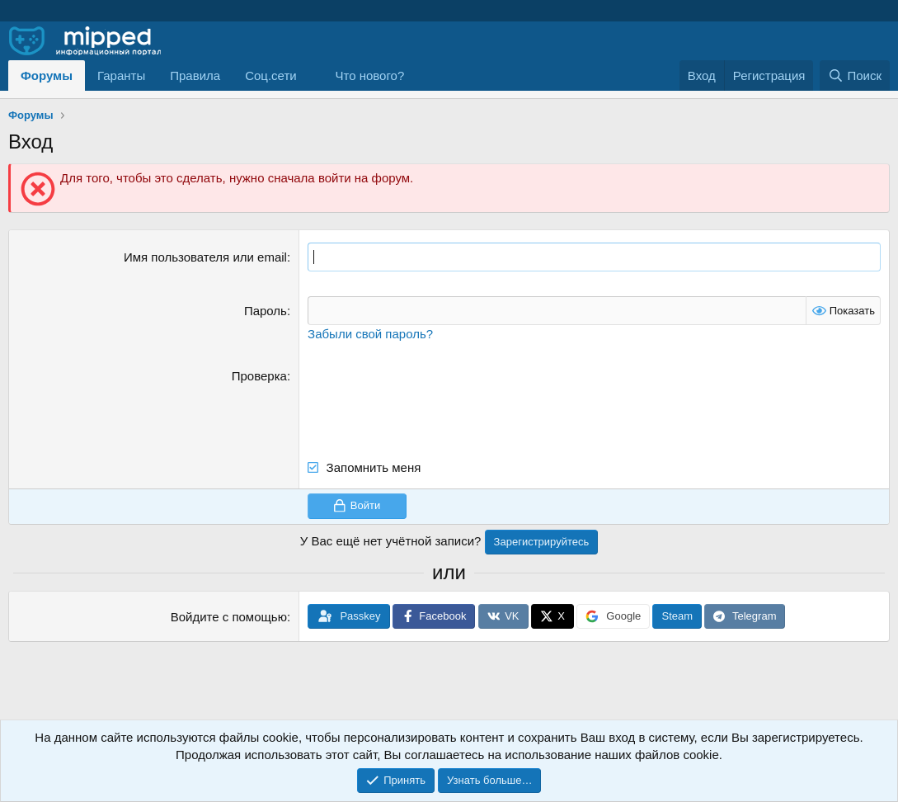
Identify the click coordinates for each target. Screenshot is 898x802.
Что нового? (369, 75)
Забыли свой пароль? (370, 334)
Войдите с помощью (229, 617)
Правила (195, 75)
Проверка (259, 376)
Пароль (265, 311)
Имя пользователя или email (205, 257)
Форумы (47, 75)
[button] (277, 75)
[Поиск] (855, 75)
